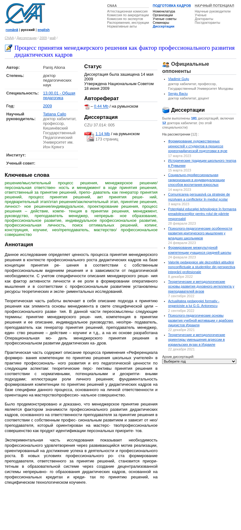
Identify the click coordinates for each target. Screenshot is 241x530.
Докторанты (204, 19)
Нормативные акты (122, 26)
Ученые (201, 15)
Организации (163, 15)
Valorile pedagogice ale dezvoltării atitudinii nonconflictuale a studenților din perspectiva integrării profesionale (201, 267)
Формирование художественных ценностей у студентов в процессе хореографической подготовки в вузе (198, 146)
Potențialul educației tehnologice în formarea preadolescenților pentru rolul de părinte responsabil (202, 214)
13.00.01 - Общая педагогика (59, 95)
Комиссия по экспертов (125, 19)
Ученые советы (165, 19)
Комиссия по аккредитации (128, 15)
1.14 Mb (102, 133)
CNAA (112, 6)
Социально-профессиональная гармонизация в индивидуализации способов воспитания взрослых (196, 179)
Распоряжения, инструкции (128, 22)
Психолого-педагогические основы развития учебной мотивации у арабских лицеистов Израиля (200, 320)
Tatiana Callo (54, 114)
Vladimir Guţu (178, 79)
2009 (43, 38)
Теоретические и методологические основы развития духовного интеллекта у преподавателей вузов (201, 286)
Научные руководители (213, 11)
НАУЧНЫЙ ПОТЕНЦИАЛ (214, 6)
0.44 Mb (101, 106)
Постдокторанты (207, 22)
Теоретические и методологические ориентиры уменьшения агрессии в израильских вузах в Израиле (196, 339)
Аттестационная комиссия (127, 11)
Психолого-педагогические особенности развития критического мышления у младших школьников (200, 233)
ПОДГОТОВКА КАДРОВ (172, 6)
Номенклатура (164, 11)
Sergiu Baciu (178, 93)
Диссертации (163, 26)
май (53, 38)
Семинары (161, 22)
